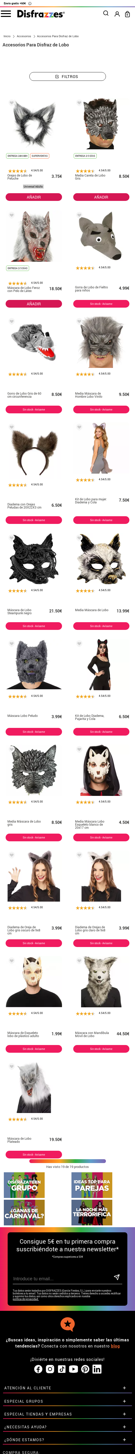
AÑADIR (34, 197)
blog (115, 1309)
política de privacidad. (26, 1262)
